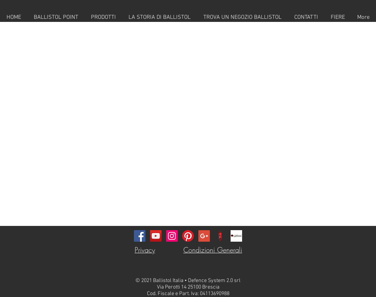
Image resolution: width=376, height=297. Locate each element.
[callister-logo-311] (236, 236)
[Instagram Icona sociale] (172, 236)
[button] (103, 17)
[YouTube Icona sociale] (156, 236)
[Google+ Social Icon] (204, 236)
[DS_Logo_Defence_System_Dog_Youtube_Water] (220, 236)
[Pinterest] (188, 236)
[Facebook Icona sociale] (139, 236)
